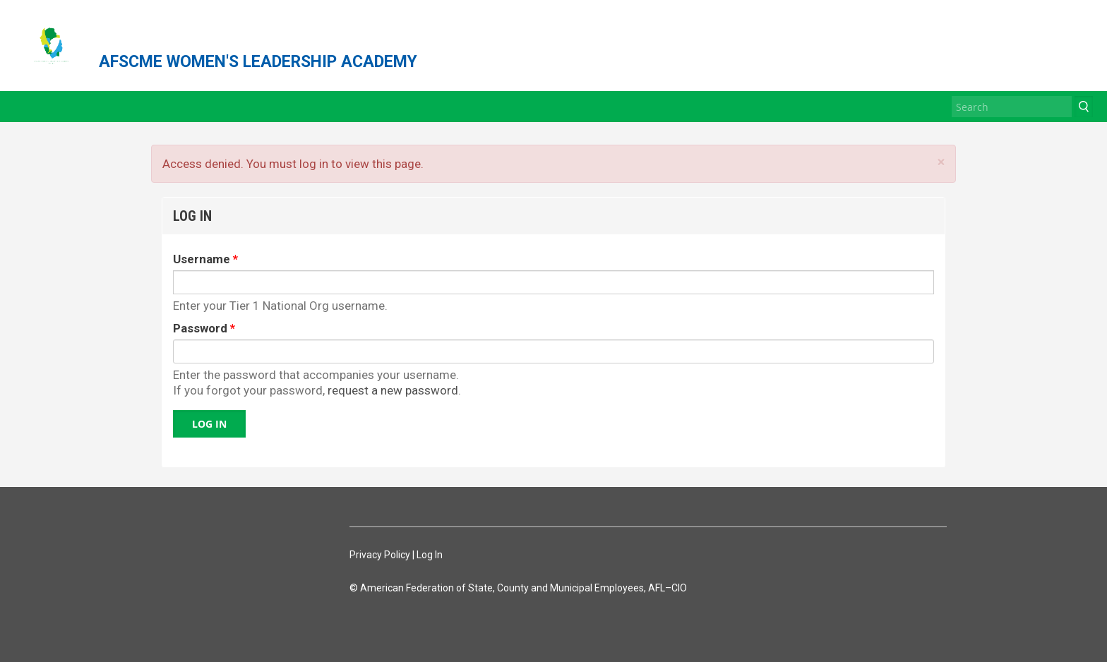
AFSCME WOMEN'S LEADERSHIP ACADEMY (258, 61)
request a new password (393, 390)
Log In (430, 554)
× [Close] (941, 162)
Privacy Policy (379, 554)
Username (205, 259)
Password (204, 328)
